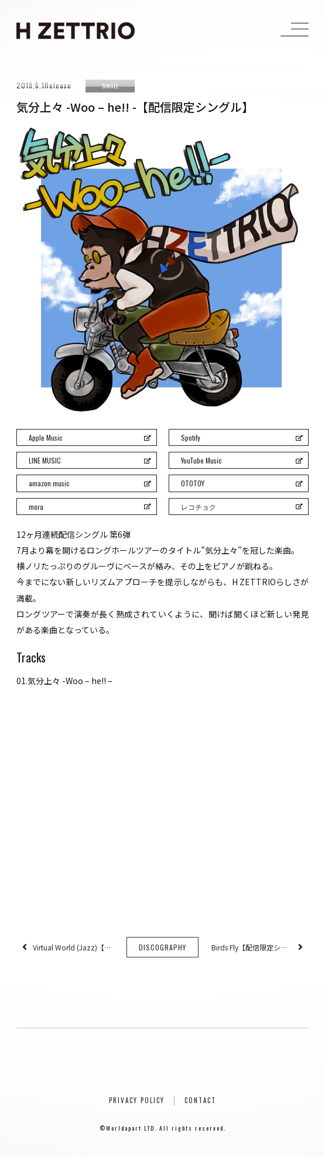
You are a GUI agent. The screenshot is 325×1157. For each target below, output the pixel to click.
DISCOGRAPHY (162, 947)
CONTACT (200, 1100)
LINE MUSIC (89, 460)
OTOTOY (242, 483)
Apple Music (89, 437)
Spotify (242, 437)
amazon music (89, 483)
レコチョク (242, 506)
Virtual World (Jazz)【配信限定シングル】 (73, 947)
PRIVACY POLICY (137, 1100)
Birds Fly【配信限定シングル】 (251, 947)
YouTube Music (242, 460)
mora (89, 506)
